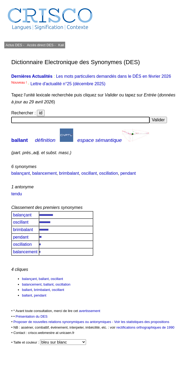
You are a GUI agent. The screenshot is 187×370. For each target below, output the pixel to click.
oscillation (108, 173)
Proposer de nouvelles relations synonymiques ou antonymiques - (63, 322)
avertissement (89, 311)
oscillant (89, 173)
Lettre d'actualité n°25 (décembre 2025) (68, 83)
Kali (61, 45)
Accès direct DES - (41, 45)
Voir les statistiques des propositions (141, 322)
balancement (44, 173)
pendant (128, 173)
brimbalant (69, 173)
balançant (20, 173)
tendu (16, 194)
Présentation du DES (31, 316)
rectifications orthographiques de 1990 (145, 327)
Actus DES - (15, 45)
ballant (19, 140)
